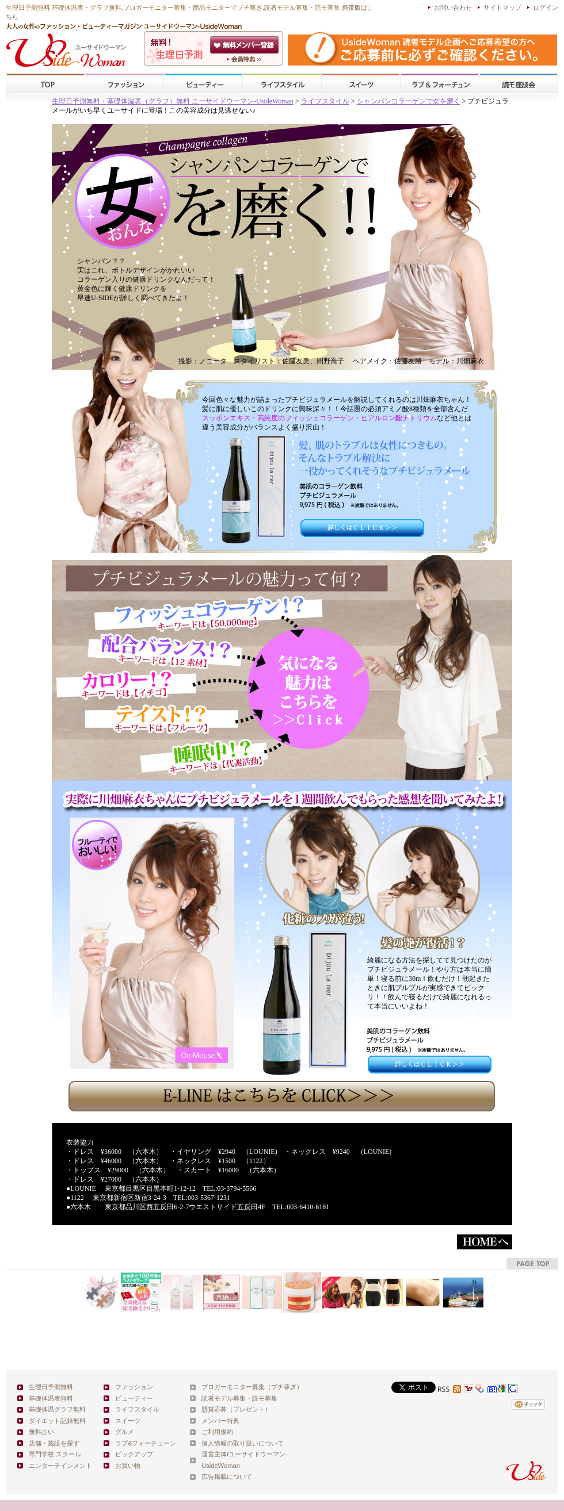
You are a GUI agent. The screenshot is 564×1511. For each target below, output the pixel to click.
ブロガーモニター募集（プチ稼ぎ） (252, 1386)
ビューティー (203, 83)
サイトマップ (502, 7)
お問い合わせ (453, 7)
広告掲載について (226, 1476)
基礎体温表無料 (51, 1398)
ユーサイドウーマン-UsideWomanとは (245, 59)
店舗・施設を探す (54, 1443)
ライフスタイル (282, 83)
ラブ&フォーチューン (440, 83)
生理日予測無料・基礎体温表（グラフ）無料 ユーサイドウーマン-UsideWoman (173, 101)
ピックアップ (134, 1454)
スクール (518, 83)
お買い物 (127, 1465)
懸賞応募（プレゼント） (236, 1409)
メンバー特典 (220, 1420)
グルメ (124, 1431)
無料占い (41, 1431)
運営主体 (214, 1454)
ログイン (545, 7)
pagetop (532, 1263)
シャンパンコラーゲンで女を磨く (408, 101)
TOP (45, 83)
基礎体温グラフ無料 (57, 1409)
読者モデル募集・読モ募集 (239, 1398)
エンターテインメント (60, 1465)
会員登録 (245, 44)
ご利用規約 (217, 1431)
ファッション (124, 83)
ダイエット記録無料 (57, 1420)
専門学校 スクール (55, 1454)
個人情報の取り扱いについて (242, 1443)
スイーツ (361, 83)
